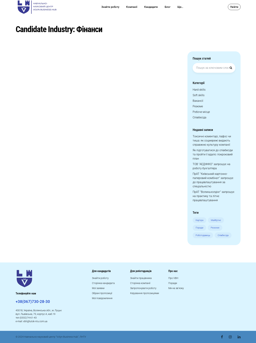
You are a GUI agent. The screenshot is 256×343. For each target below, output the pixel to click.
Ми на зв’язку (176, 288)
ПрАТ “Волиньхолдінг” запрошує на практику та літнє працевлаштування (213, 196)
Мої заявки (98, 288)
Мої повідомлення (102, 298)
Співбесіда (199, 117)
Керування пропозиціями (144, 293)
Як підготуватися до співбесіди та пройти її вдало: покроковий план (213, 154)
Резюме (198, 106)
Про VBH (173, 278)
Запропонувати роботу (143, 288)
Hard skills (199, 89)
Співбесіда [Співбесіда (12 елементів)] (223, 235)
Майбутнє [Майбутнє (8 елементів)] (216, 220)
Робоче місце (201, 112)
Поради (172, 283)
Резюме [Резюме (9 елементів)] (215, 227)
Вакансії (198, 100)
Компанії (131, 7)
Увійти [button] (234, 7)
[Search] (231, 68)
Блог (167, 7)
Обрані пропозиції (102, 293)
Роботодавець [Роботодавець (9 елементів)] (203, 235)
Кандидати (151, 7)
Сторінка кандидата (103, 283)
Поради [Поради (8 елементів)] (199, 227)
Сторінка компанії (140, 283)
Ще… (180, 7)
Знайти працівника (141, 278)
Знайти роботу (110, 7)
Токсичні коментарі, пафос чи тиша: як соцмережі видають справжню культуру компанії (212, 140)
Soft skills (198, 95)
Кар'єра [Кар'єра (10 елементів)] (199, 220)
